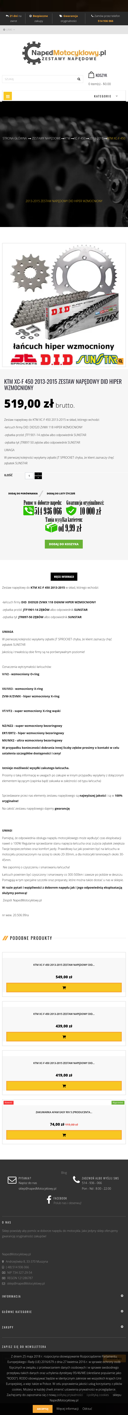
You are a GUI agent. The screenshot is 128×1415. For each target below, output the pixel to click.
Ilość (8, 475)
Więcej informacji (64, 576)
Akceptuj (42, 1408)
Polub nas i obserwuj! (68, 1203)
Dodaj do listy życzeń (61, 493)
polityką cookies (98, 1395)
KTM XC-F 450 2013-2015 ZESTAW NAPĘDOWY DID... (64, 965)
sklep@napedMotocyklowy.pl (26, 1283)
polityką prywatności (69, 1395)
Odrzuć (87, 1409)
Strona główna (15, 138)
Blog (64, 1173)
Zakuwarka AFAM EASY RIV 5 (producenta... (64, 1112)
